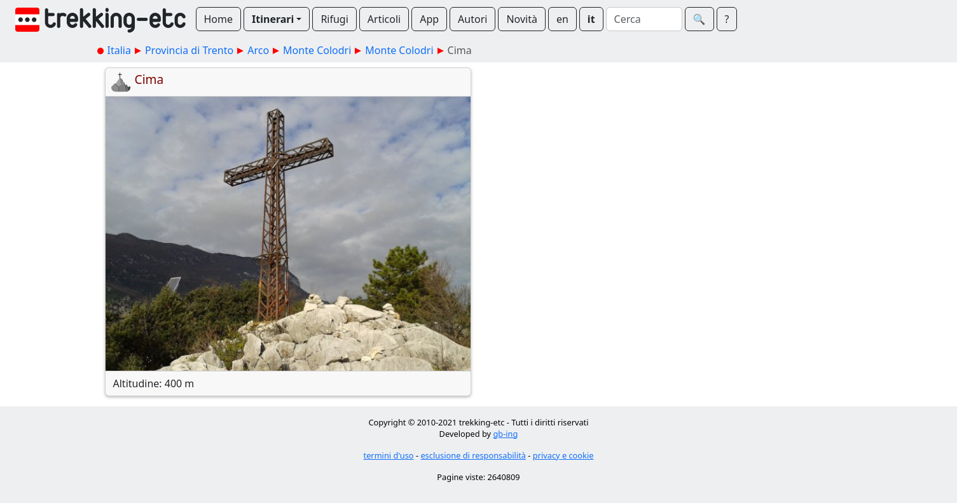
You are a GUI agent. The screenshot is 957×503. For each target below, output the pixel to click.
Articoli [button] (384, 19)
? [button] (727, 19)
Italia (119, 50)
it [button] (591, 19)
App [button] (429, 19)
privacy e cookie (563, 455)
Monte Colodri (317, 50)
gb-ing (505, 433)
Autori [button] (472, 19)
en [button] (562, 19)
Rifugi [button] (334, 19)
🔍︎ (699, 19)
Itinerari (273, 19)
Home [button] (218, 19)
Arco (258, 50)
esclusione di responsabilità (473, 455)
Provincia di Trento (189, 50)
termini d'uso (389, 455)
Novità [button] (521, 19)
